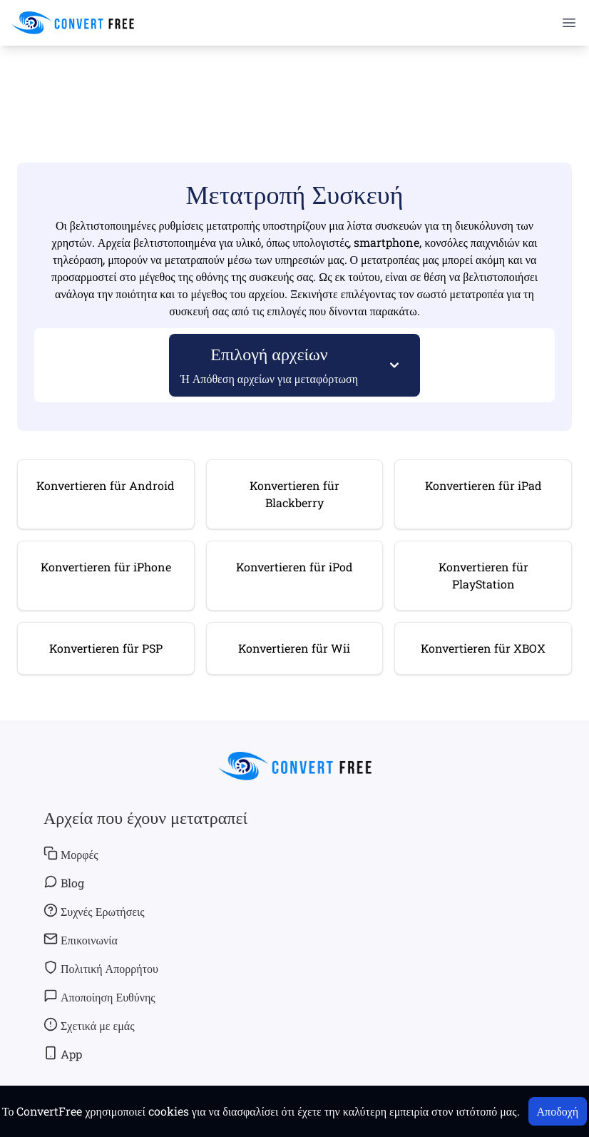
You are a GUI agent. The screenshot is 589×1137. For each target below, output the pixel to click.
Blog (63, 882)
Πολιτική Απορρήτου (100, 968)
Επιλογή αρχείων (269, 364)
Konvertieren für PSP (106, 648)
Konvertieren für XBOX (483, 648)
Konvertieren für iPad (483, 485)
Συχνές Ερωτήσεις (94, 911)
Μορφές (70, 854)
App (62, 1053)
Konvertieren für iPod (294, 566)
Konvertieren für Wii (294, 648)
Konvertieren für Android (105, 485)
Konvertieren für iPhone (106, 566)
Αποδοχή (558, 1110)
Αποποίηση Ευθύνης (99, 996)
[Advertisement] (294, 86)
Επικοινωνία (80, 939)
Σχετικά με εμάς (88, 1025)
